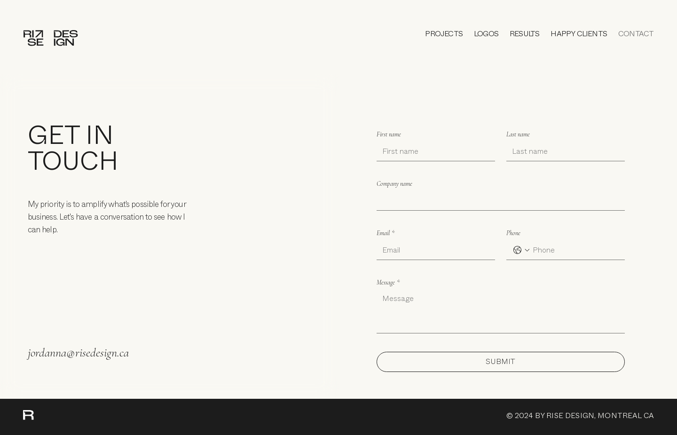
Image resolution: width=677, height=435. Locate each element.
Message (388, 282)
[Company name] (498, 200)
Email (385, 233)
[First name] (433, 151)
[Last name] (562, 151)
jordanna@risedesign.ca (78, 352)
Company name (394, 184)
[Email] (433, 250)
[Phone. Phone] (575, 250)
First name (389, 134)
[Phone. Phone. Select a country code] (521, 250)
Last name (518, 134)
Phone (513, 233)
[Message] (501, 311)
